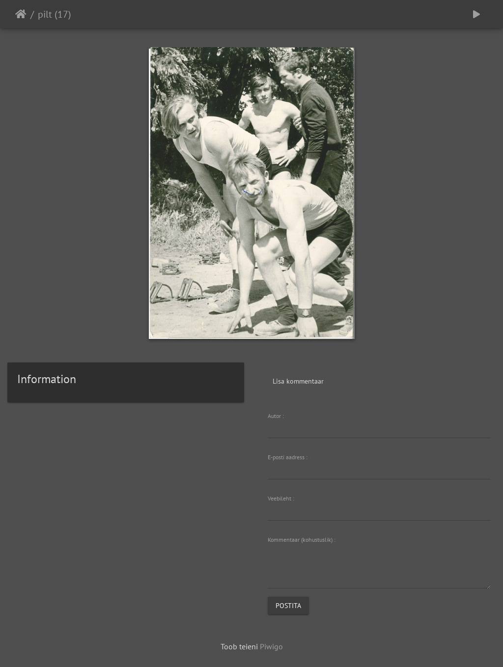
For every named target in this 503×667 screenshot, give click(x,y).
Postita (288, 605)
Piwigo (271, 646)
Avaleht (21, 14)
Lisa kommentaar (298, 381)
